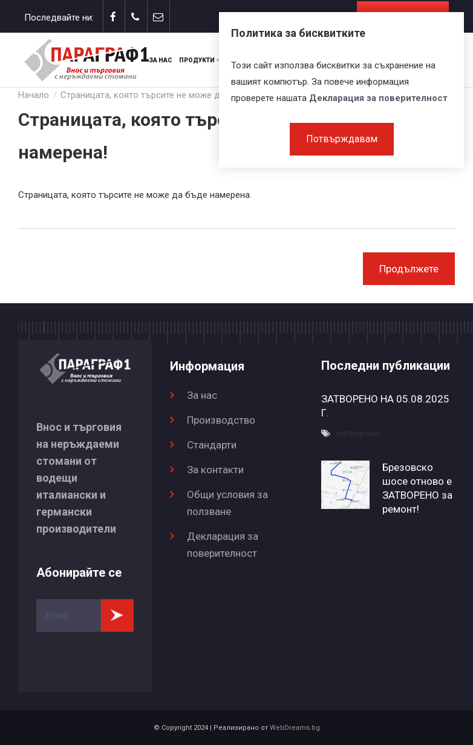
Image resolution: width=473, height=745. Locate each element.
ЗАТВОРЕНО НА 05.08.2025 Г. (385, 406)
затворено (358, 433)
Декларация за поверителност (378, 98)
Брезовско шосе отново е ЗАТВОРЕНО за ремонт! (417, 488)
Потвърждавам (341, 139)
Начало (33, 95)
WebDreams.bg (295, 728)
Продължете (409, 269)
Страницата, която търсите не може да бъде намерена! (177, 95)
